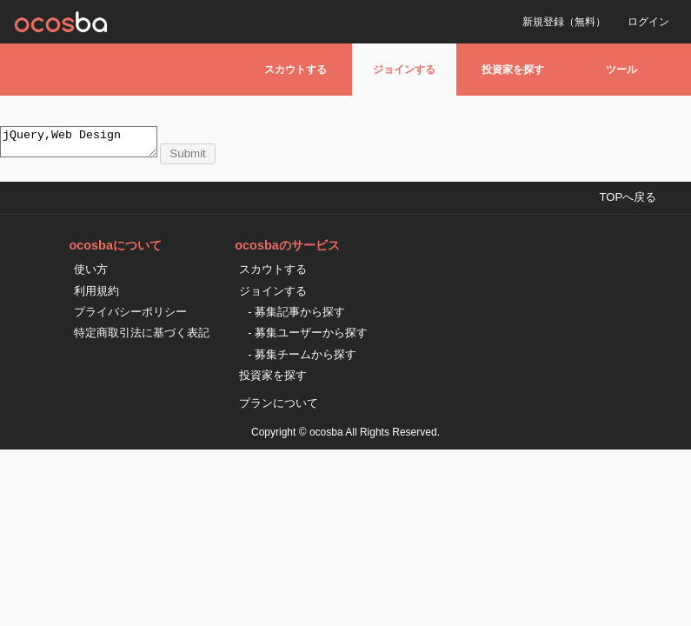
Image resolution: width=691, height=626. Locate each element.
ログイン (648, 22)
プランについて (278, 408)
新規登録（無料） (564, 22)
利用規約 (96, 296)
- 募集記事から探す (296, 316)
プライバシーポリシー (130, 316)
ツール (621, 69)
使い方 (91, 274)
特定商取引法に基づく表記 (141, 337)
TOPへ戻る (627, 202)
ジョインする (404, 69)
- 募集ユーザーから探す (308, 337)
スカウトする (295, 69)
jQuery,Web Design (87, 144)
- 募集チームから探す (302, 359)
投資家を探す (513, 69)
